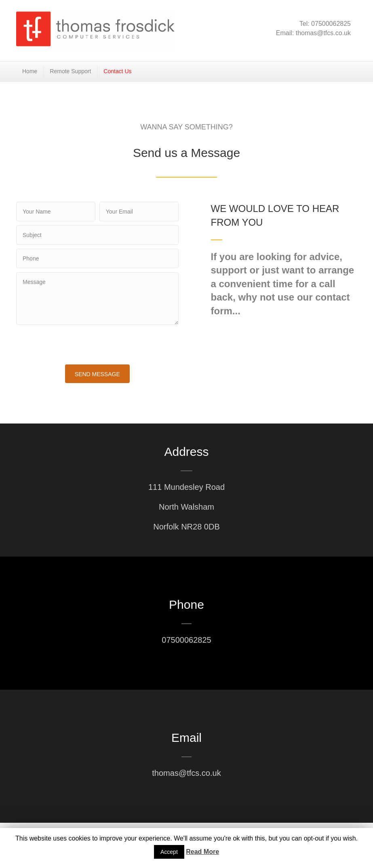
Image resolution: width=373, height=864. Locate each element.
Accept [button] (169, 852)
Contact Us (117, 71)
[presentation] (77, 344)
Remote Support (70, 71)
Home (29, 71)
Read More (202, 851)
